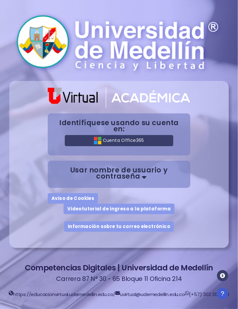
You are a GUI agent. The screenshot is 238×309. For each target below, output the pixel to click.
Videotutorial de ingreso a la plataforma (119, 208)
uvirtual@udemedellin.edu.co (152, 294)
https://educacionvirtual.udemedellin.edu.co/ (64, 294)
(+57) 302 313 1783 (209, 294)
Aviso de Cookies (72, 198)
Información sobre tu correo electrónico (119, 226)
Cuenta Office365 (119, 140)
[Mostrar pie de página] (222, 293)
